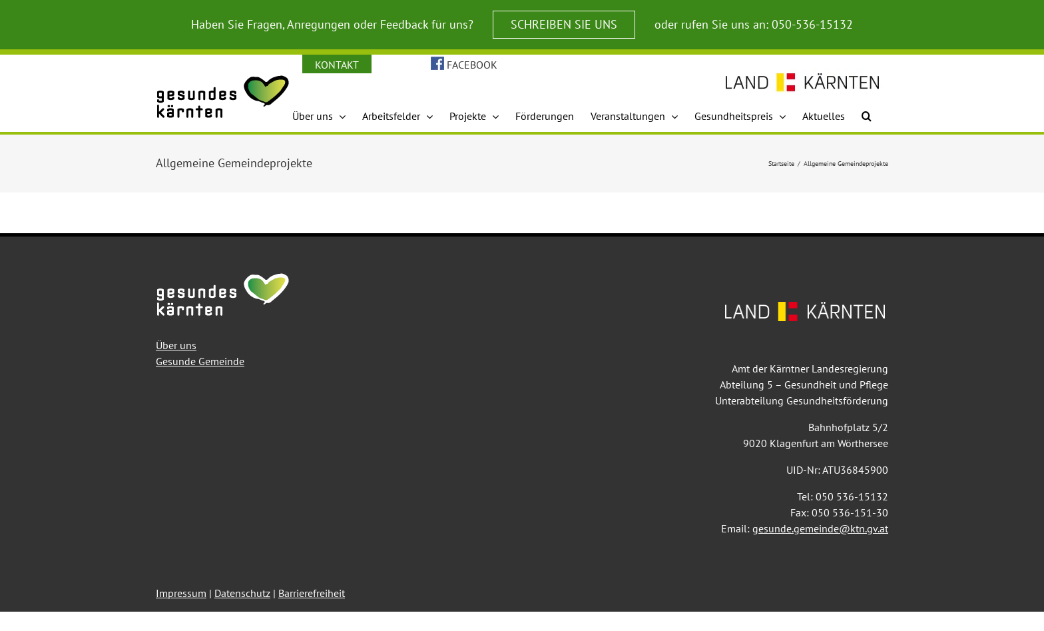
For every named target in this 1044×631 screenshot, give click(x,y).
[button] (867, 115)
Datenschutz (242, 593)
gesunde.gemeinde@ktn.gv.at (820, 528)
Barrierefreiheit (311, 593)
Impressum (181, 593)
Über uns (176, 345)
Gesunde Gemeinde (200, 361)
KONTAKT (337, 64)
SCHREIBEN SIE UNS (564, 24)
